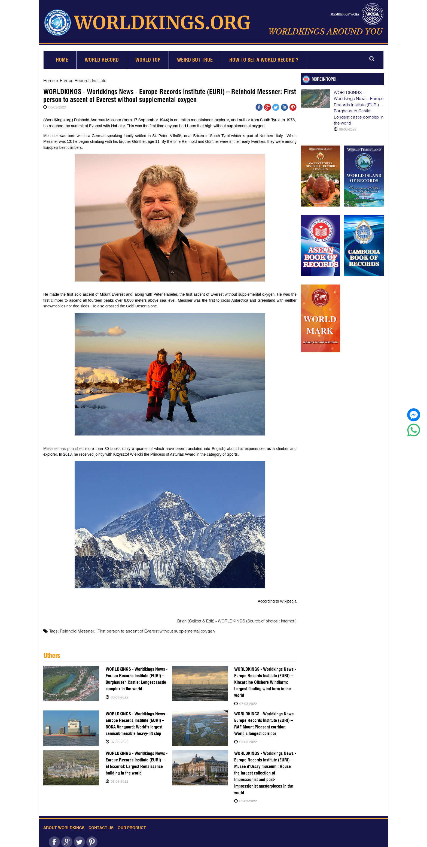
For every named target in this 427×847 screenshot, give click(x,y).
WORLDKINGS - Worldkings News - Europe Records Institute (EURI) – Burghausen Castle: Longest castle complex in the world (136, 676)
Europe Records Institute (81, 78)
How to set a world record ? (263, 58)
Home (62, 58)
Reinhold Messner (76, 628)
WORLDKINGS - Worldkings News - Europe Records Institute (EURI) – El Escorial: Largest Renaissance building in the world (137, 760)
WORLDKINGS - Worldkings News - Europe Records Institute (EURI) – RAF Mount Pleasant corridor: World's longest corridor (263, 721)
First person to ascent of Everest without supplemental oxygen (150, 628)
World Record (102, 58)
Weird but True (195, 58)
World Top (147, 58)
